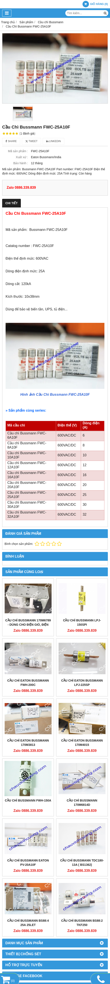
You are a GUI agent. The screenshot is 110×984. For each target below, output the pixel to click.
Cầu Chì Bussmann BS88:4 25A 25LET (28, 923)
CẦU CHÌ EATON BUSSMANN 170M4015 (82, 742)
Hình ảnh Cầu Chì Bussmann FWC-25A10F (55, 394)
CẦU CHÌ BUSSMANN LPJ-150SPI (82, 622)
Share (11, 141)
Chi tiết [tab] (11, 203)
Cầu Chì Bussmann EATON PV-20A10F (28, 862)
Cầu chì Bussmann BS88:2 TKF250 (82, 923)
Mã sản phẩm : (18, 151)
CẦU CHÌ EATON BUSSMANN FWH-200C (28, 683)
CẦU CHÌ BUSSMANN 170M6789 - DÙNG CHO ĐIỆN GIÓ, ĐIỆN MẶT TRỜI (28, 625)
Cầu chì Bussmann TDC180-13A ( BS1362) (82, 862)
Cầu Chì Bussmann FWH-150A (28, 800)
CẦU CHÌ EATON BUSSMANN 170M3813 (28, 742)
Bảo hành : (20, 163)
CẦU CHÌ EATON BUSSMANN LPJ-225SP (82, 683)
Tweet (31, 141)
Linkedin (53, 141)
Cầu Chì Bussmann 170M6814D (82, 802)
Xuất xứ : (22, 157)
